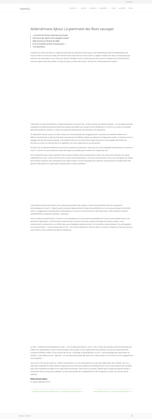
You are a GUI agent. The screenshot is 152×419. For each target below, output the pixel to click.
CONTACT (129, 2)
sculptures (93, 8)
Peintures (73, 8)
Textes (114, 8)
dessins (83, 8)
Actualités (122, 8)
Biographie (103, 8)
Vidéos (130, 8)
